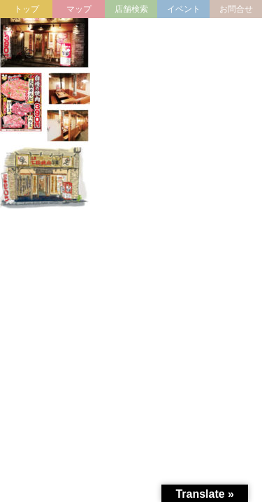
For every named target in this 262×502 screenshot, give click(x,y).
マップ (79, 9)
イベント (184, 9)
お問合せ (236, 9)
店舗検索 (131, 9)
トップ (26, 9)
